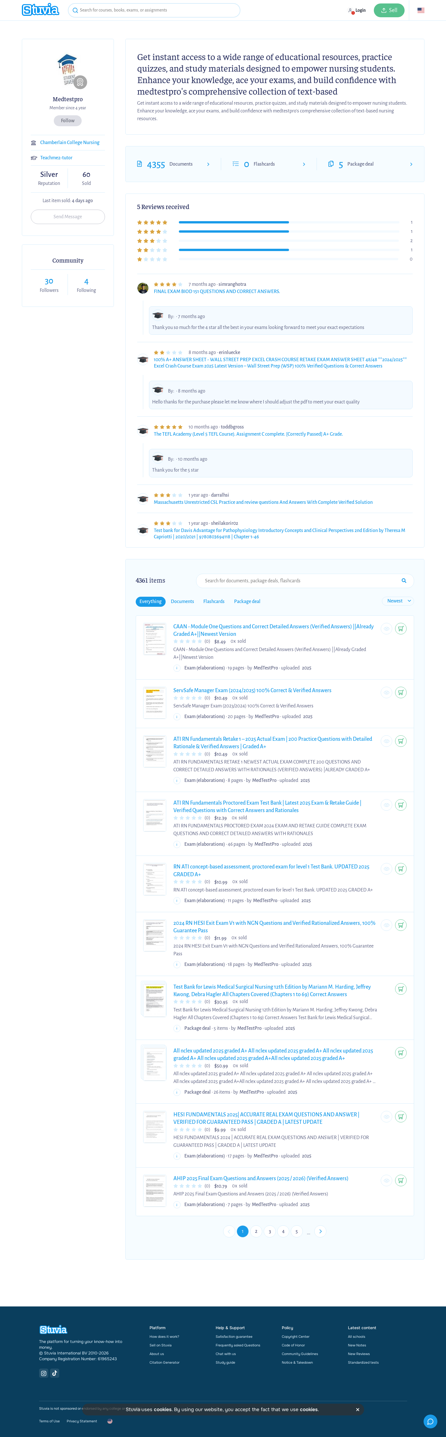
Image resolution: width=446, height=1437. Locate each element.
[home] (40, 10)
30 (49, 280)
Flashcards (264, 164)
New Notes (357, 1345)
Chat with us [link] (226, 1354)
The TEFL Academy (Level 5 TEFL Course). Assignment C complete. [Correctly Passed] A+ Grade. (248, 434)
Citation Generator (164, 1362)
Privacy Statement (82, 1421)
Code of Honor (293, 1345)
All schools (356, 1336)
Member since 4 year (67, 108)
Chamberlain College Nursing (69, 142)
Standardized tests (363, 1362)
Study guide (225, 1362)
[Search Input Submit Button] (404, 581)
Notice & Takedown (297, 1362)
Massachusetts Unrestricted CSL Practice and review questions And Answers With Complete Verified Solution (263, 502)
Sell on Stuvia (161, 1345)
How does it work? (164, 1336)
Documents (181, 164)
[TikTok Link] (54, 1373)
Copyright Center (295, 1336)
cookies (163, 1410)
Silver (49, 175)
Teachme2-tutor (56, 157)
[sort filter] (398, 601)
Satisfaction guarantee (234, 1336)
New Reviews (359, 1354)
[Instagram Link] (43, 1373)
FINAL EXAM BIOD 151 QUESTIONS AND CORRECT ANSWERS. (217, 291)
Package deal (360, 164)
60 (86, 174)
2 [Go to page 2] (256, 1231)
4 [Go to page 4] (283, 1231)
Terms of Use (49, 1421)
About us (157, 1354)
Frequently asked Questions (238, 1345)
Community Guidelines (300, 1354)
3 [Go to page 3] (270, 1231)
